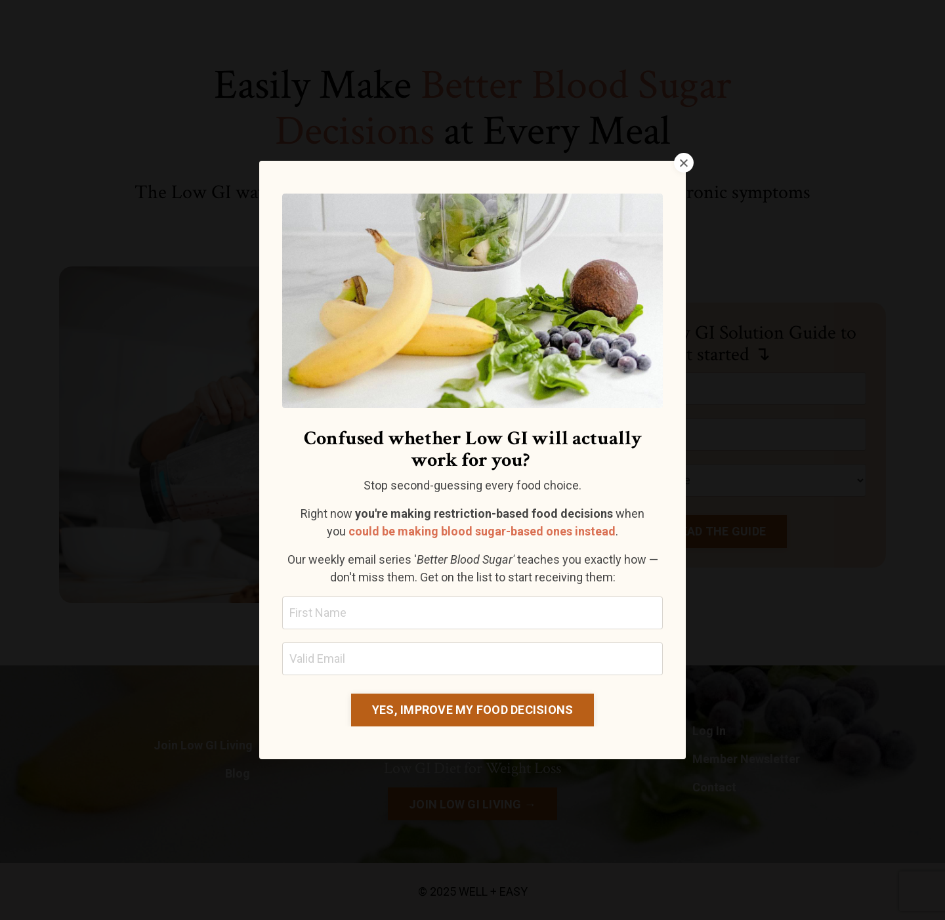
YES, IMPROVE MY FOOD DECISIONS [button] (473, 710)
